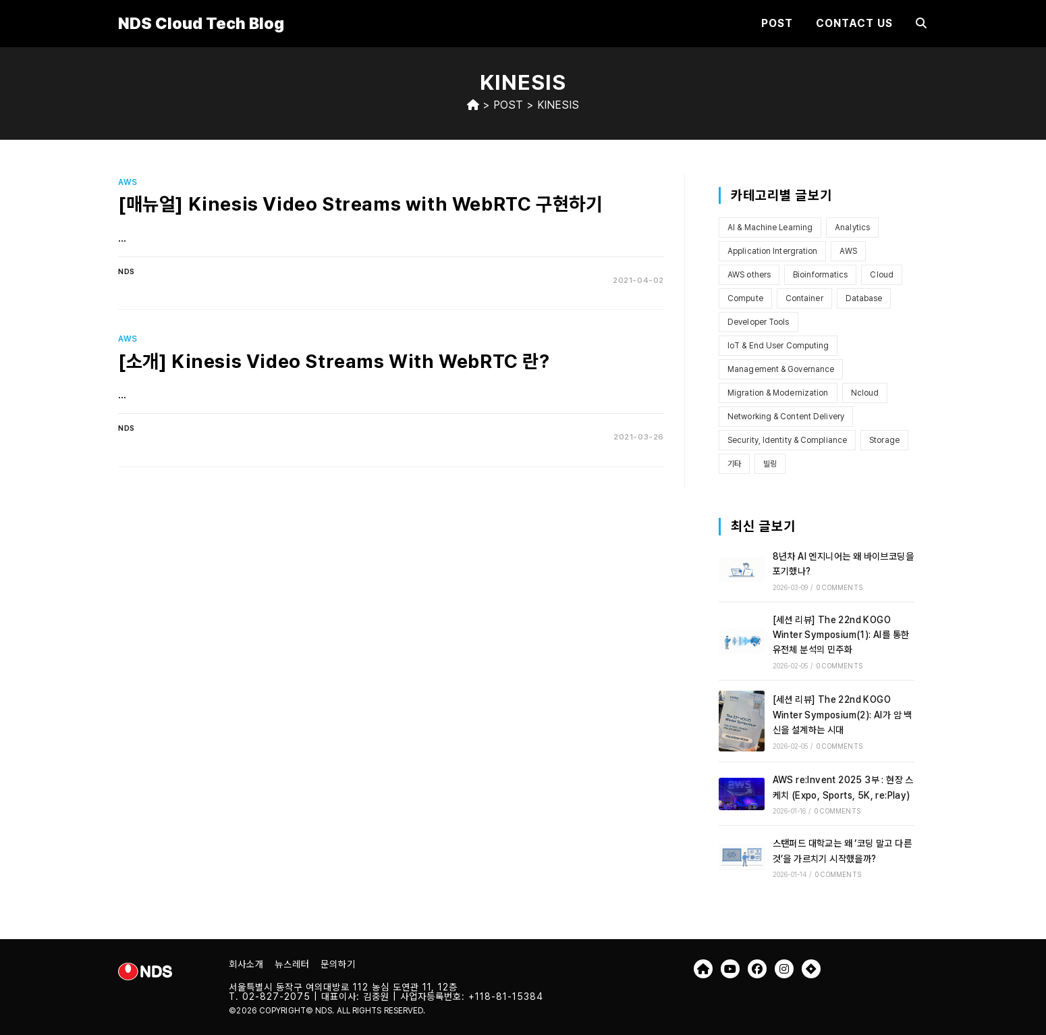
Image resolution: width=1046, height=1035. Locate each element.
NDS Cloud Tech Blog (201, 23)
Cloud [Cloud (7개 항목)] (881, 275)
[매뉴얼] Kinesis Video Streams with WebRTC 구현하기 (360, 203)
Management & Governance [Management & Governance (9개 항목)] (780, 369)
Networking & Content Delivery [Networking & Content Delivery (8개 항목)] (785, 416)
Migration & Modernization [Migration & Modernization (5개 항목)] (778, 393)
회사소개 (246, 964)
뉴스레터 (292, 964)
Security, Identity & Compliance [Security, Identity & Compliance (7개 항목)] (787, 440)
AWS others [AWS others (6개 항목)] (749, 275)
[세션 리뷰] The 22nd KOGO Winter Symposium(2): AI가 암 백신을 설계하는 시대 (842, 714)
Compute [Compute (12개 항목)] (745, 298)
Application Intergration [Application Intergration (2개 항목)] (772, 251)
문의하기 (338, 964)
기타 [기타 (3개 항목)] (734, 464)
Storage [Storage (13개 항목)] (884, 440)
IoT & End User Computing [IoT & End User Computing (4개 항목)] (778, 345)
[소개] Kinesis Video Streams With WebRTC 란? (334, 361)
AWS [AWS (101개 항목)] (847, 251)
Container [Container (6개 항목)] (804, 298)
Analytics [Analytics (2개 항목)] (852, 227)
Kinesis (558, 105)
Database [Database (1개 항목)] (864, 298)
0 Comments (839, 587)
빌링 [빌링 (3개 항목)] (770, 464)
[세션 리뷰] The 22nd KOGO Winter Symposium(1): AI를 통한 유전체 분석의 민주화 (841, 635)
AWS (128, 182)
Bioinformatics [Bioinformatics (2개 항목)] (820, 275)
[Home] (473, 105)
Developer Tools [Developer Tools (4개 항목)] (758, 322)
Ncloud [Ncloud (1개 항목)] (865, 393)
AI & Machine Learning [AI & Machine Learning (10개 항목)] (770, 227)
